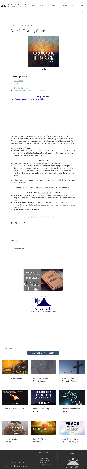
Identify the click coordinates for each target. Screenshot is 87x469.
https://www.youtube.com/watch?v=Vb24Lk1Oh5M (27, 99)
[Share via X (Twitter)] (16, 223)
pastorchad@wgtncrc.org (43, 464)
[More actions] (75, 26)
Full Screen (8, 348)
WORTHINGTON (17, 4)
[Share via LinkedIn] (20, 223)
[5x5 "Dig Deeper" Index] (43, 353)
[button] (42, 5)
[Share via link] (24, 223)
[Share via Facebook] (11, 223)
